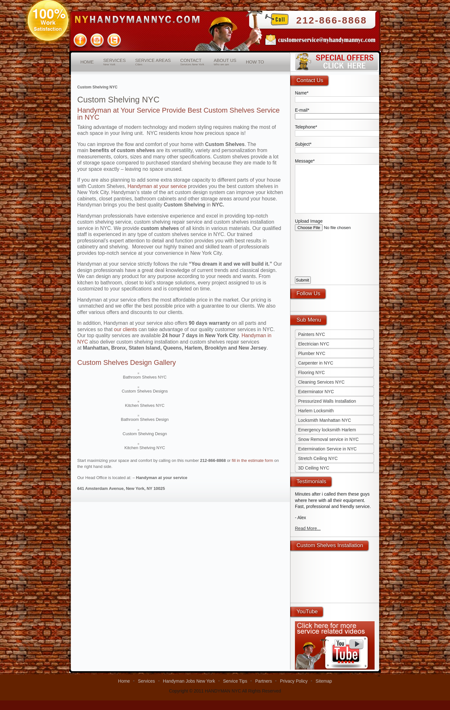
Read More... (308, 537)
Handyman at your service (157, 186)
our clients (125, 329)
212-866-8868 (331, 20)
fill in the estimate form (252, 460)
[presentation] (343, 264)
